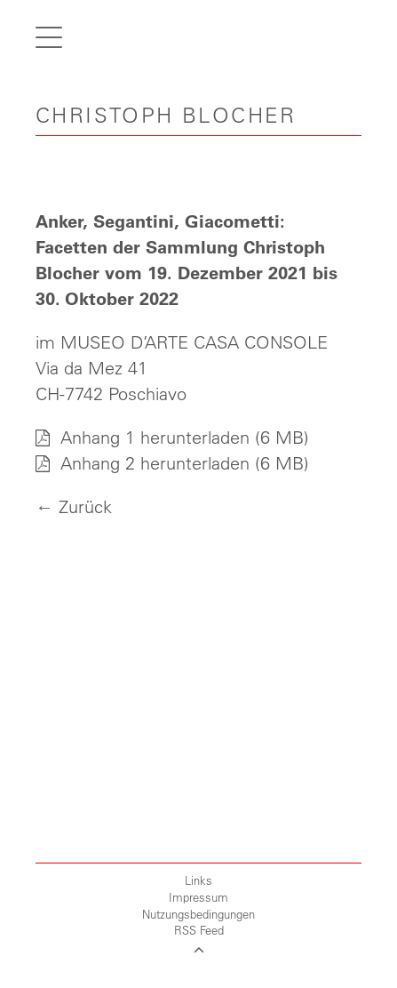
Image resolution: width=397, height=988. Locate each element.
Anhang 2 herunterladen (143, 463)
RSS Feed (199, 929)
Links (198, 880)
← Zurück (74, 506)
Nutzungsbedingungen (198, 913)
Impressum (198, 896)
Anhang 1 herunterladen (143, 437)
